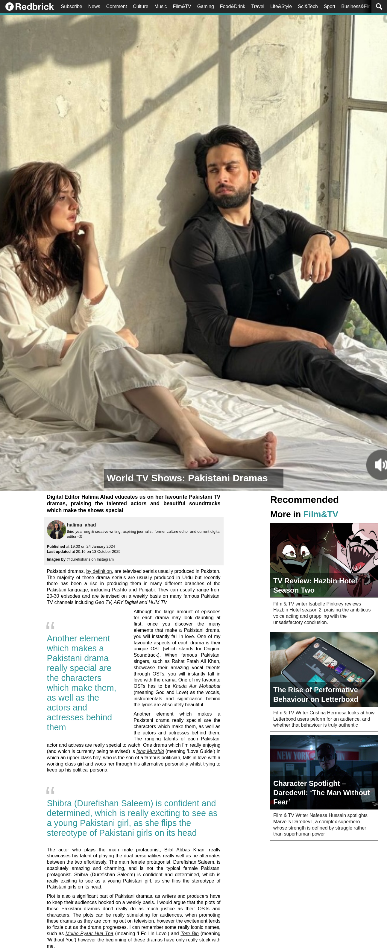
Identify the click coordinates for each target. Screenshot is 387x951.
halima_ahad (81, 524)
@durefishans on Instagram (90, 559)
